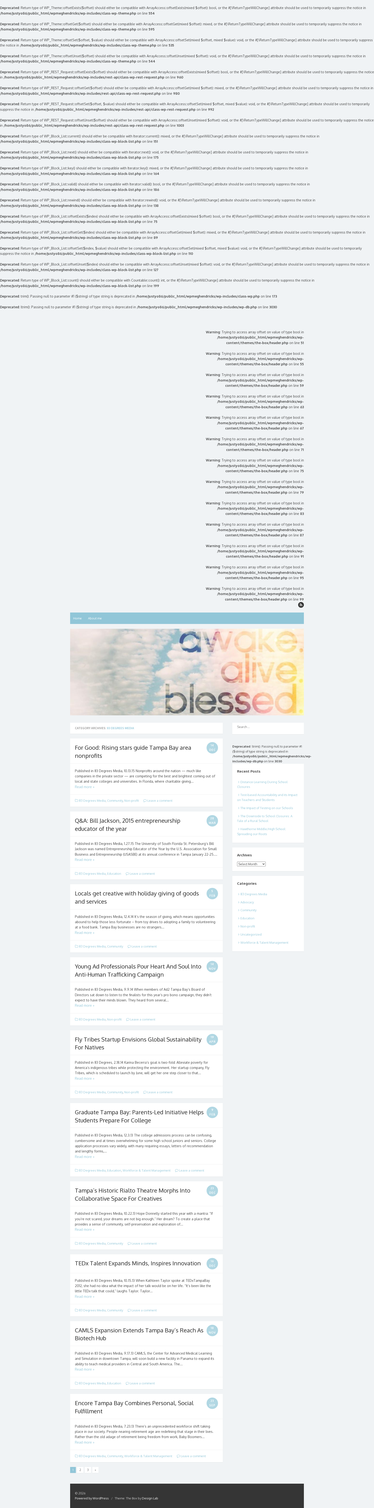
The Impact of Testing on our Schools (266, 808)
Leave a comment (157, 800)
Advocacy (247, 902)
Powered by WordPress (92, 1498)
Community (115, 800)
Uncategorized (251, 934)
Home (77, 618)
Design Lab (150, 1498)
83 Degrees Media (92, 800)
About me (95, 618)
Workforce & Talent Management (147, 1170)
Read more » (84, 787)
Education (114, 873)
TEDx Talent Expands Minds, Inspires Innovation (138, 1263)
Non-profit (131, 800)
